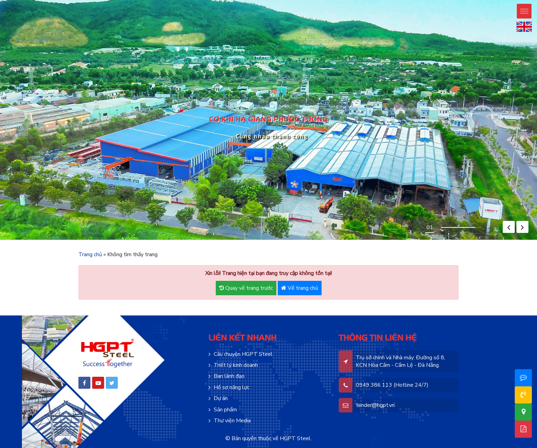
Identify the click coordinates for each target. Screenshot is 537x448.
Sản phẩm (225, 409)
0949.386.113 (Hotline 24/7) (392, 385)
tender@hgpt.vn (375, 405)
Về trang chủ (299, 288)
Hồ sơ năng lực (231, 387)
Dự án (221, 398)
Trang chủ (90, 254)
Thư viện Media (232, 420)
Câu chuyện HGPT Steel (243, 354)
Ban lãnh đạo (229, 376)
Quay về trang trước (246, 288)
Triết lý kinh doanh (236, 365)
